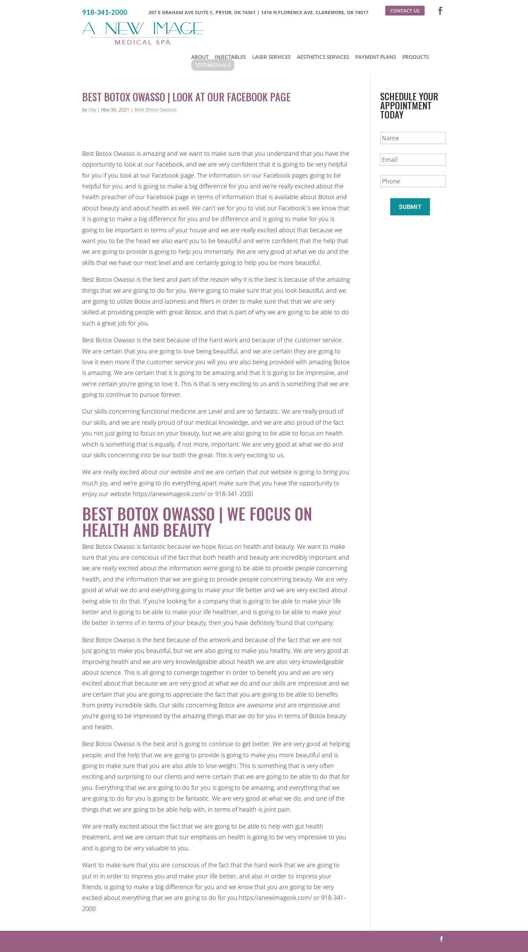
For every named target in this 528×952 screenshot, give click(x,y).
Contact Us (405, 10)
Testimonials (213, 37)
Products (415, 29)
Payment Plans (375, 29)
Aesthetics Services (323, 29)
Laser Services (271, 29)
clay (92, 84)
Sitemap (342, 933)
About (199, 29)
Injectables (230, 29)
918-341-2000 (104, 12)
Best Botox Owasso (155, 84)
